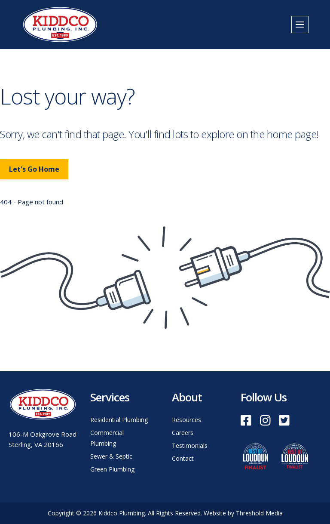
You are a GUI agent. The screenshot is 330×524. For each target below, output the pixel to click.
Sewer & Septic (111, 456)
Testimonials (190, 445)
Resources (186, 420)
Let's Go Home (34, 169)
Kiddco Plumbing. (123, 513)
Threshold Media (259, 513)
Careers (182, 432)
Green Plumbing (112, 469)
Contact (183, 458)
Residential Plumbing (119, 420)
